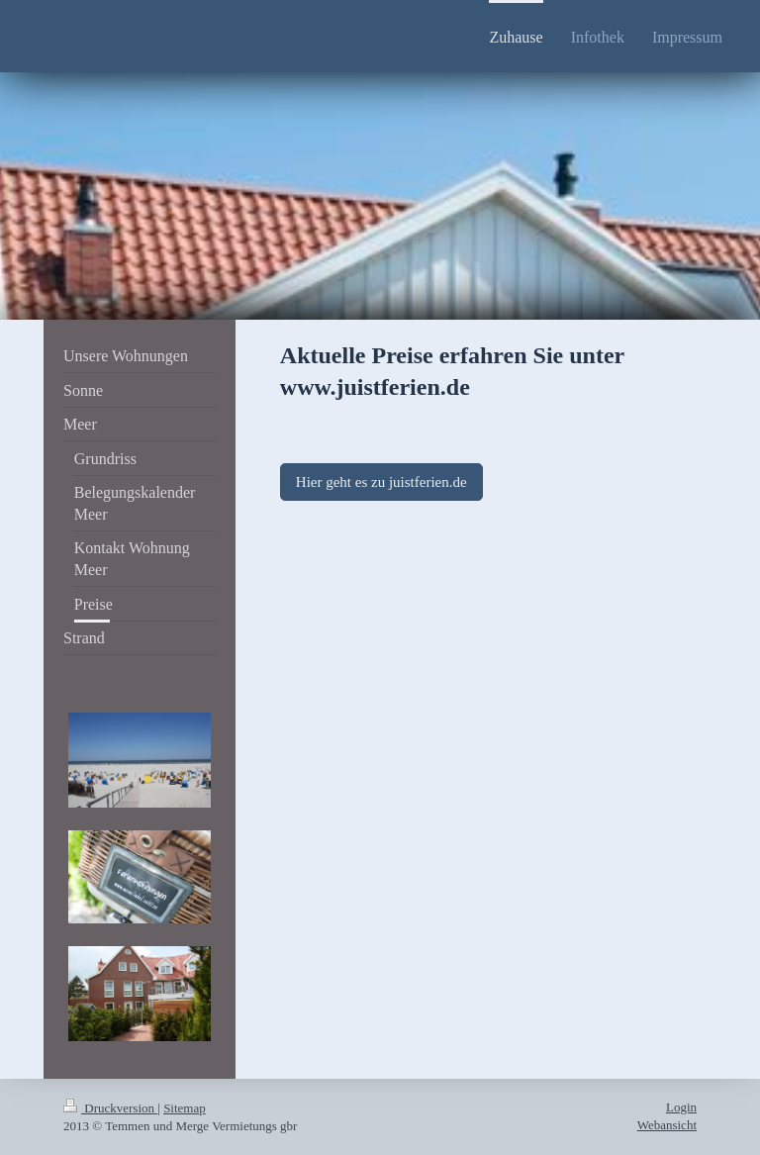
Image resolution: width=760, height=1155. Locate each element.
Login (681, 1107)
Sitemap (184, 1108)
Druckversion (110, 1108)
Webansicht (667, 1124)
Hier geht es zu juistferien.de (381, 482)
